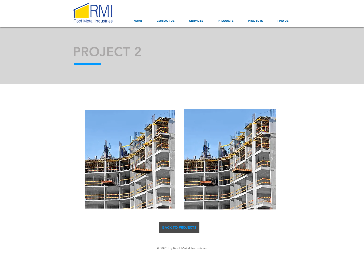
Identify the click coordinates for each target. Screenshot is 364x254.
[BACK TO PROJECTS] (179, 227)
